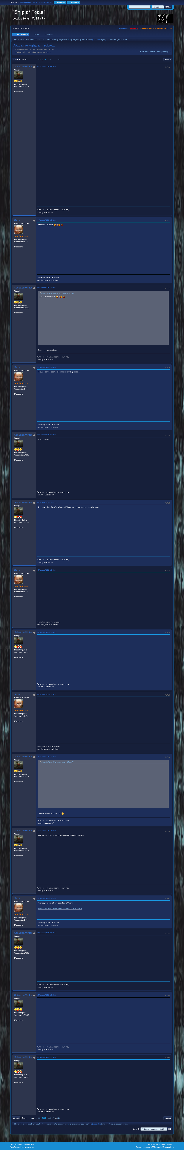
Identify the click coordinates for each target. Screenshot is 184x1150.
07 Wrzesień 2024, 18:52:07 (46, 632)
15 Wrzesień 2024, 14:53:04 (46, 933)
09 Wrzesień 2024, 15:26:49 (46, 694)
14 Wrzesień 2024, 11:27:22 (46, 898)
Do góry (16, 1118)
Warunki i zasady (159, 1144)
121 (58, 59)
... (33, 59)
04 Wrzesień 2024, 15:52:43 (46, 367)
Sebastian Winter (23, 66)
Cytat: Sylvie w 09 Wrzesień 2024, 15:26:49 (57, 762)
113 (35, 59)
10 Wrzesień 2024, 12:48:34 (46, 756)
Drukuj (168, 59)
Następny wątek (164, 52)
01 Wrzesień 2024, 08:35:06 (46, 66)
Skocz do (136, 1129)
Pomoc (150, 1144)
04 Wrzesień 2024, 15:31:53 (46, 220)
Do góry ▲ (170, 1144)
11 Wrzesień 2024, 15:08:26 (46, 830)
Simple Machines (28, 1144)
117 (52, 59)
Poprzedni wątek (147, 52)
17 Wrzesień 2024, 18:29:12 (46, 995)
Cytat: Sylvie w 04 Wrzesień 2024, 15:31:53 (57, 293)
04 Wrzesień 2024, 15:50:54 (46, 287)
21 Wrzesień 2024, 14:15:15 (46, 1057)
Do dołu (16, 59)
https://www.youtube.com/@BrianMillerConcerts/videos (60, 908)
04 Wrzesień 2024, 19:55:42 (46, 435)
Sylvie (103, 40)
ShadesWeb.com (28, 1147)
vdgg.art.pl (134, 28)
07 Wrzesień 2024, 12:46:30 (46, 570)
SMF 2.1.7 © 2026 (16, 1144)
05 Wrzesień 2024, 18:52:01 (46, 502)
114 (39, 59)
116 (48, 59)
